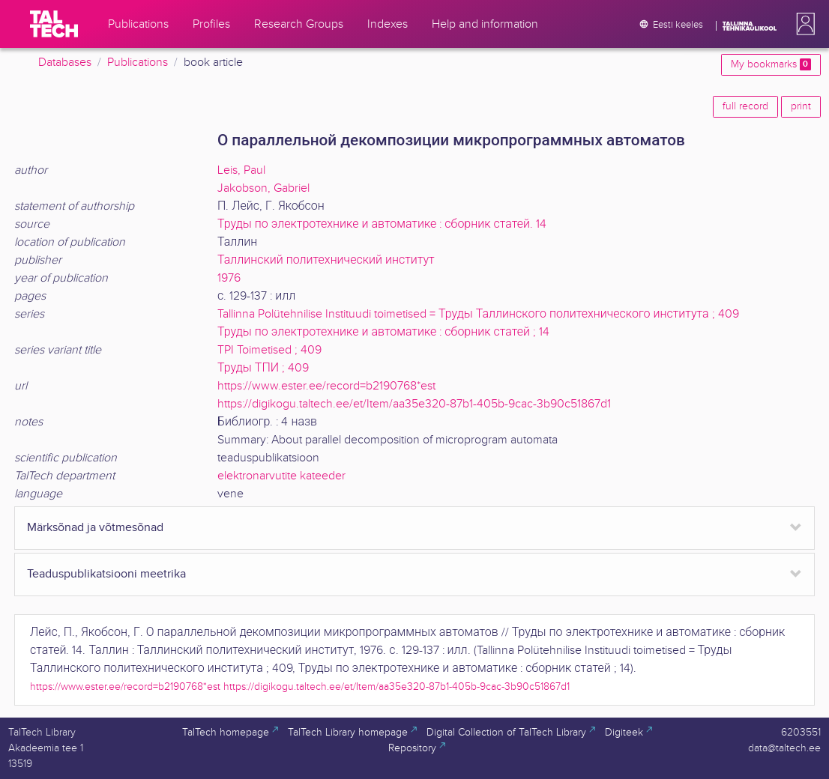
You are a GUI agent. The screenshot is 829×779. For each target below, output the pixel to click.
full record (745, 106)
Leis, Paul (241, 170)
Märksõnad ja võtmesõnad (95, 528)
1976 (229, 278)
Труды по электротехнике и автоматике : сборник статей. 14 (381, 224)
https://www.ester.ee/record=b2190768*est (326, 386)
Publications (137, 62)
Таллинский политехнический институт (326, 260)
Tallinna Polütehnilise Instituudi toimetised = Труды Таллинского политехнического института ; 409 (478, 314)
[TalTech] (54, 24)
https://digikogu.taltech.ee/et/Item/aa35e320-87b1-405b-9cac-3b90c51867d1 (414, 404)
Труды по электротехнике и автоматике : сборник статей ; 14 (383, 332)
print (801, 106)
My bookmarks (771, 64)
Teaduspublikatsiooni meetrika (106, 574)
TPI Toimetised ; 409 (269, 350)
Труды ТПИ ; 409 (263, 368)
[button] (803, 24)
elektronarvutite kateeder (281, 476)
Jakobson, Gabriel (263, 188)
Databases (64, 62)
